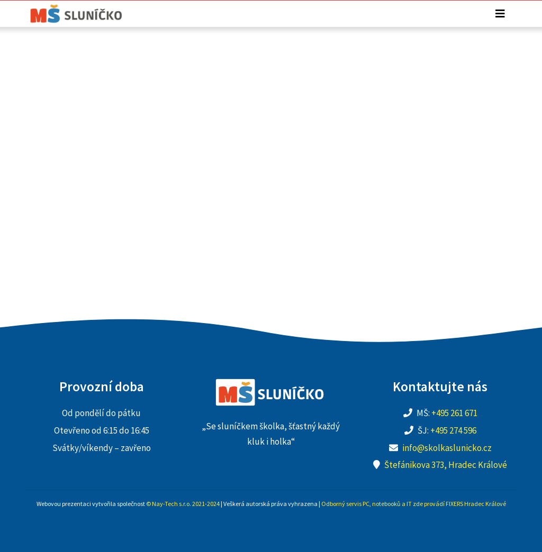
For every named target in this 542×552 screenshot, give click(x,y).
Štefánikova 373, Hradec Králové (445, 465)
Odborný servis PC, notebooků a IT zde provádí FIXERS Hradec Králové (413, 504)
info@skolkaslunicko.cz (447, 448)
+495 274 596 (453, 430)
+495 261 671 (454, 413)
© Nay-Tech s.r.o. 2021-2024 (183, 504)
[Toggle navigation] (500, 14)
